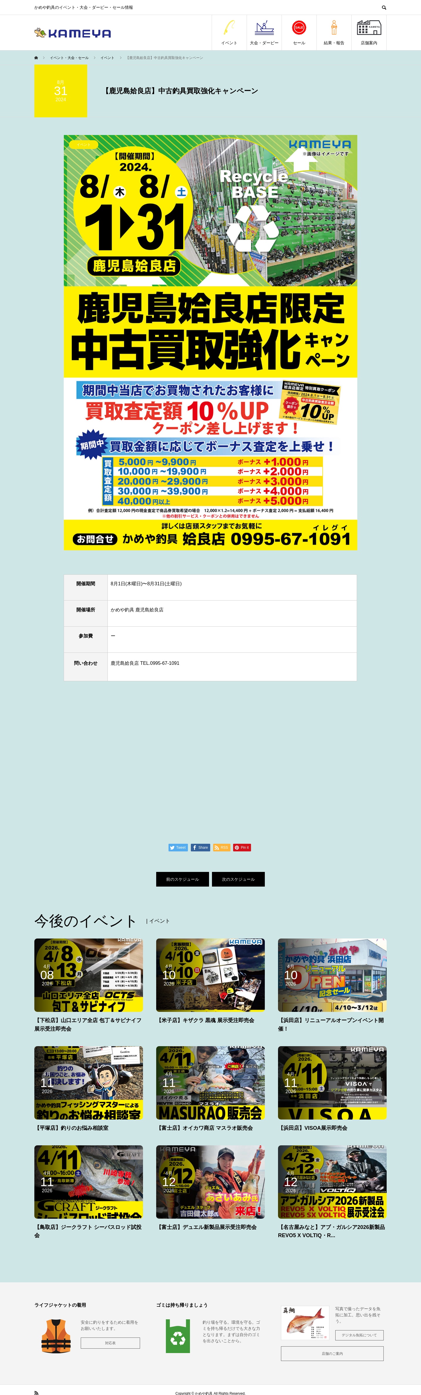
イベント (229, 32)
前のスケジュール (182, 879)
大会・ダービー (264, 32)
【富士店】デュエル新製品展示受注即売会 (206, 1227)
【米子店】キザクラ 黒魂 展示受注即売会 (205, 1020)
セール (299, 32)
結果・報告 (334, 32)
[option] (210, 342)
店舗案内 (369, 32)
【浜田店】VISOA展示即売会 (312, 1128)
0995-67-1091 (164, 663)
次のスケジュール (238, 879)
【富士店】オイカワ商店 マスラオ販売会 (204, 1128)
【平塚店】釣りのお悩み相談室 (71, 1128)
